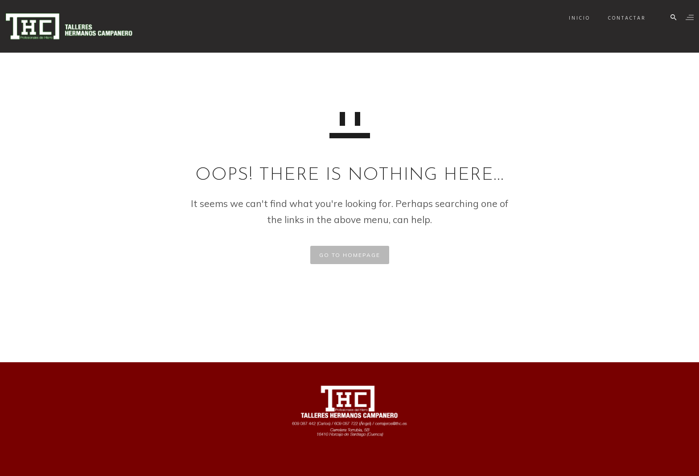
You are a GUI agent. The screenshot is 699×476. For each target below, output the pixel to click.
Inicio (571, 18)
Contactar (619, 18)
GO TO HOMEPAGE (349, 255)
